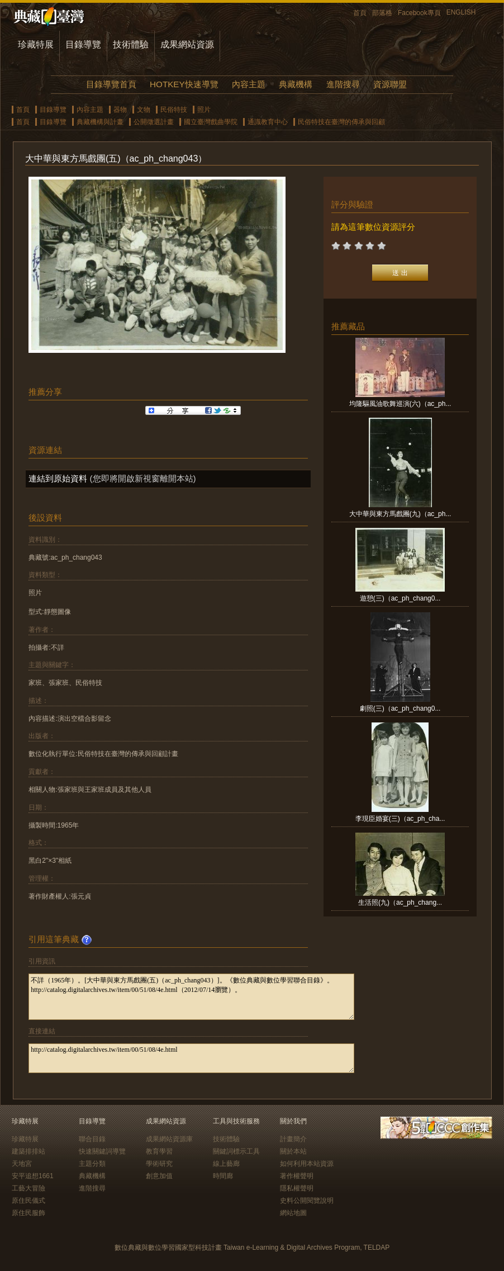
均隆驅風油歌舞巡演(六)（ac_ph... (400, 404)
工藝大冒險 (28, 1188)
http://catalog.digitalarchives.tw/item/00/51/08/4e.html (191, 1058)
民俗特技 (173, 110)
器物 (120, 110)
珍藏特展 (36, 44)
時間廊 (223, 1176)
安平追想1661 (33, 1176)
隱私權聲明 (296, 1188)
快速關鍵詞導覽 (102, 1151)
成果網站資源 (187, 44)
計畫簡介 (293, 1139)
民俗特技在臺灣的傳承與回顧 (341, 122)
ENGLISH (461, 12)
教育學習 (159, 1151)
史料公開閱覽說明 (307, 1200)
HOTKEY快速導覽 (184, 84)
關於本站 (293, 1151)
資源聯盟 (390, 84)
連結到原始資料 (57, 478)
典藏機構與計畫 (100, 122)
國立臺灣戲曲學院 (210, 122)
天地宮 (22, 1164)
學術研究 (159, 1164)
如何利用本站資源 (307, 1164)
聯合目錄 (92, 1139)
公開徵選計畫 (154, 122)
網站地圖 (293, 1213)
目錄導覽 (83, 44)
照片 (204, 110)
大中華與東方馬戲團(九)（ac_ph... (400, 514)
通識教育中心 (268, 122)
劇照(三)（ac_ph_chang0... (400, 708)
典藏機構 (295, 84)
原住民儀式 (28, 1200)
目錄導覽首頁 (111, 84)
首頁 (360, 13)
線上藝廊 (226, 1164)
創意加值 (159, 1176)
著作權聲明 (296, 1176)
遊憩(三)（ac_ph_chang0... (400, 598)
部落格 (382, 13)
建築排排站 (28, 1151)
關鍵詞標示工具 (236, 1151)
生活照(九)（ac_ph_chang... (400, 902)
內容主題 (248, 84)
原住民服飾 (28, 1213)
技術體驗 (131, 44)
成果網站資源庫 (169, 1139)
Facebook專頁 (419, 13)
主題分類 (92, 1164)
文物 (143, 110)
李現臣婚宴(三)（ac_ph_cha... (400, 819)
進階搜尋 (343, 84)
